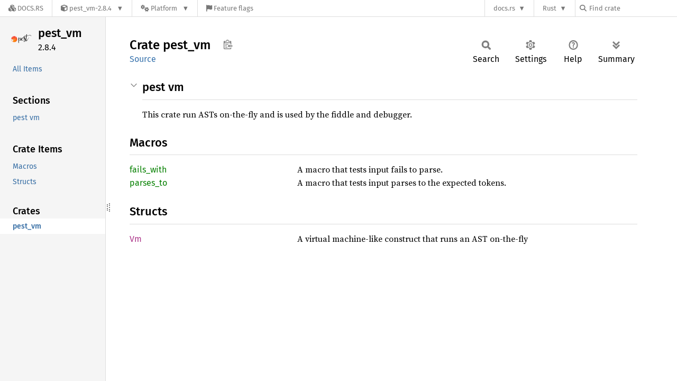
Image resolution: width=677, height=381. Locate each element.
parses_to (148, 183)
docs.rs (504, 8)
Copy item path (227, 44)
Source (143, 59)
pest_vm (60, 33)
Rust (549, 8)
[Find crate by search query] (632, 8)
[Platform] (164, 8)
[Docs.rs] (26, 8)
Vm (136, 239)
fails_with (148, 170)
